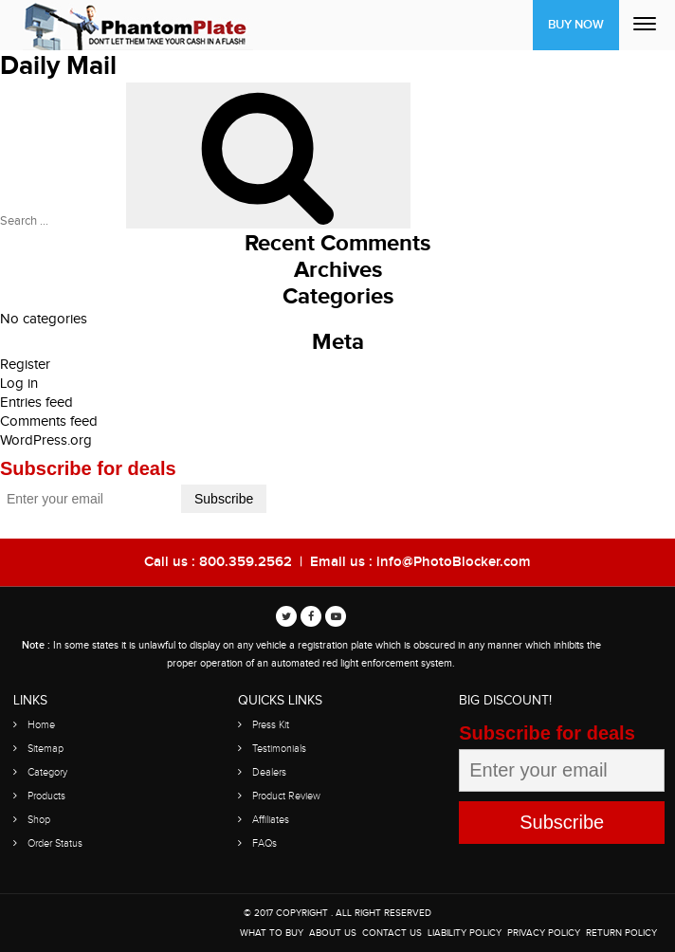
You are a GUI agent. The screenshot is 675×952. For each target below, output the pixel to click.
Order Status (54, 843)
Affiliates (270, 820)
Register (25, 365)
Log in (19, 383)
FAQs (264, 843)
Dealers (269, 772)
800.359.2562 (245, 562)
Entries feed (36, 402)
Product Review (286, 796)
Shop (38, 820)
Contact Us (392, 933)
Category (47, 772)
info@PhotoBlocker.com (453, 562)
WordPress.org (46, 440)
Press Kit (270, 725)
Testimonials (279, 748)
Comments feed (49, 421)
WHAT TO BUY (271, 933)
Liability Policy (465, 933)
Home (41, 725)
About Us (332, 933)
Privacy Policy (543, 933)
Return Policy (621, 933)
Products (46, 796)
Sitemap (45, 748)
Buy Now (576, 24)
